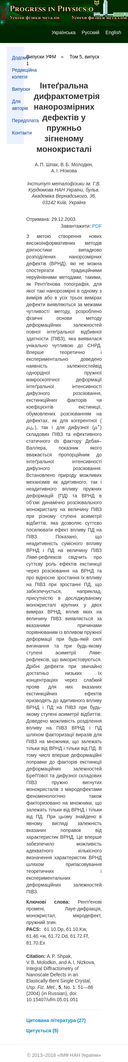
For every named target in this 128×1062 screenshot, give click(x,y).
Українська (63, 32)
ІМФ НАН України (79, 1055)
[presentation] (30, 427)
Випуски (18, 89)
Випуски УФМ (41, 56)
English (113, 32)
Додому (18, 57)
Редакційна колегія (18, 73)
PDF (97, 226)
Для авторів (18, 105)
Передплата (18, 120)
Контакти (18, 133)
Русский (90, 32)
